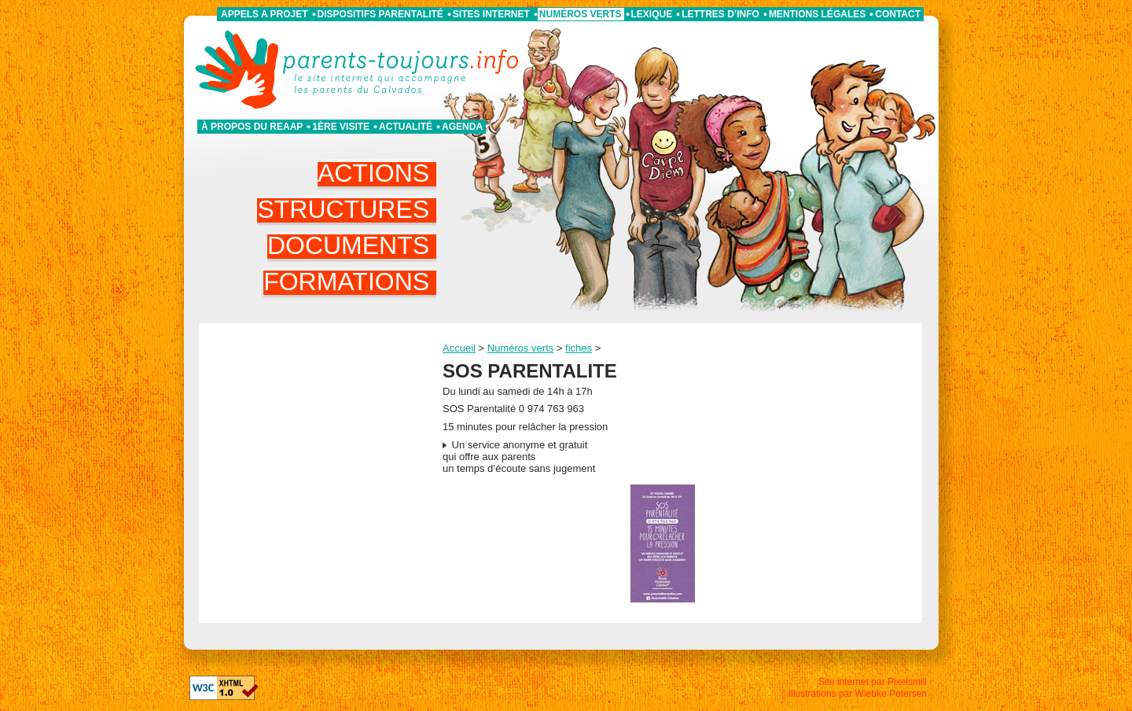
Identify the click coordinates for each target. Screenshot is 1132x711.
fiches (578, 348)
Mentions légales (817, 14)
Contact (898, 14)
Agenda (462, 126)
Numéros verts (580, 14)
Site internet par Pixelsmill (872, 681)
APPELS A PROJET (264, 14)
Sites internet (491, 14)
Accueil (459, 348)
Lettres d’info (720, 14)
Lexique (652, 14)
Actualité (405, 126)
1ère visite (340, 126)
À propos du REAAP (252, 126)
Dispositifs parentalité (380, 14)
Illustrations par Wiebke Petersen (857, 693)
